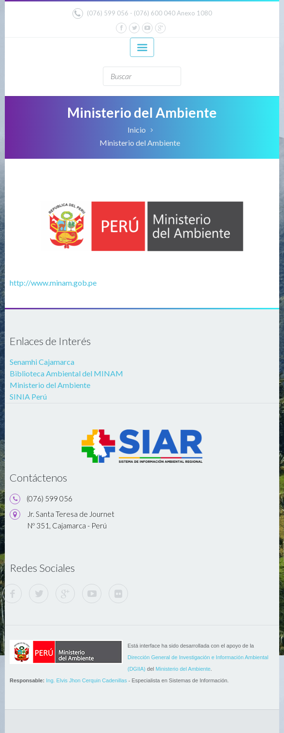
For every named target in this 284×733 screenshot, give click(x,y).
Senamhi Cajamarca (42, 361)
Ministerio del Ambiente (139, 142)
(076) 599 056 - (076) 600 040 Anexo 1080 (142, 13)
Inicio (137, 129)
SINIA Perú (28, 396)
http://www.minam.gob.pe (53, 282)
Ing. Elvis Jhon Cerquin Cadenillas (86, 680)
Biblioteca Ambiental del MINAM (66, 373)
